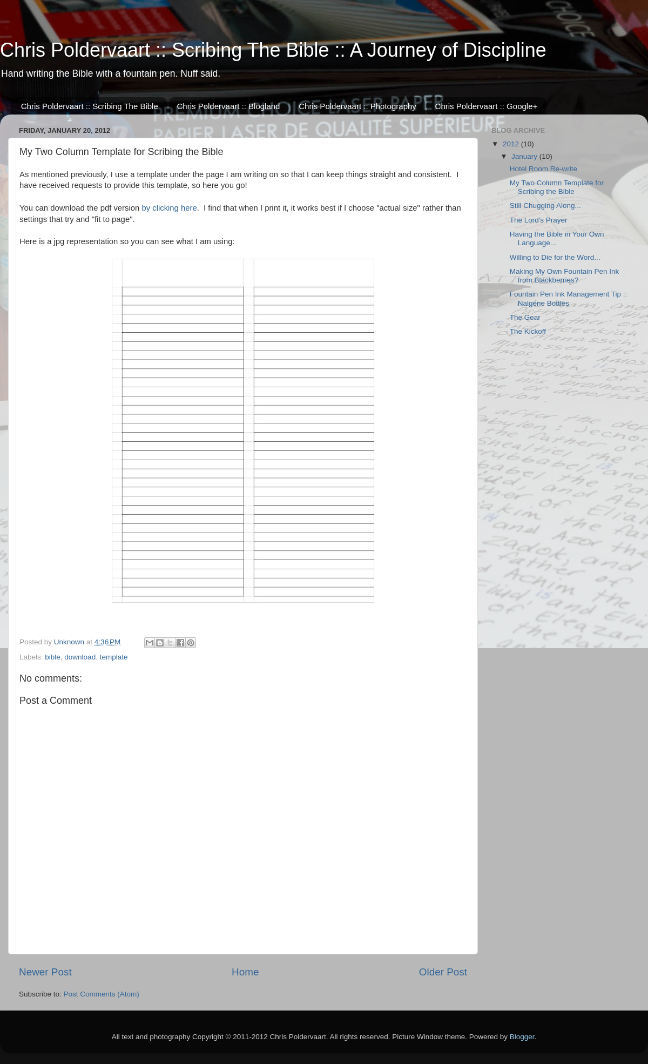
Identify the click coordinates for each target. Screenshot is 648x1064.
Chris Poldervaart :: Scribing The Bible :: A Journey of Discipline (273, 50)
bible (52, 657)
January (525, 156)
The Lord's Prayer (539, 220)
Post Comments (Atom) (101, 994)
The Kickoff (528, 331)
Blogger (522, 1037)
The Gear (525, 317)
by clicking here (169, 208)
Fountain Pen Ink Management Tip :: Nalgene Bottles (568, 298)
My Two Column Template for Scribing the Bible (557, 187)
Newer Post (45, 972)
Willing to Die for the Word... (555, 257)
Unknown (70, 642)
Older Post (443, 972)
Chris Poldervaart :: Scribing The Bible (89, 106)
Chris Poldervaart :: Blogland (228, 106)
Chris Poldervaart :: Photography (357, 106)
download (80, 657)
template (114, 657)
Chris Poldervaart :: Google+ (486, 106)
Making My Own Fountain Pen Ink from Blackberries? (564, 275)
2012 (512, 144)
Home (245, 972)
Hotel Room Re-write (543, 169)
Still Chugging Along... (545, 205)
